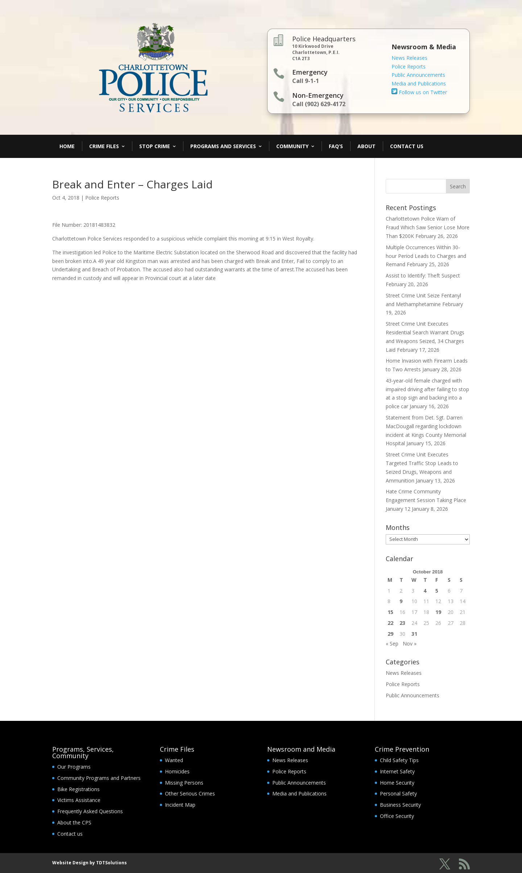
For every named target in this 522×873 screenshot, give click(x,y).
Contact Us (406, 146)
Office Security (397, 816)
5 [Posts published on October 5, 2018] (436, 590)
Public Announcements (418, 74)
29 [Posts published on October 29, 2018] (390, 633)
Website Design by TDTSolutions (89, 863)
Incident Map (180, 804)
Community (292, 146)
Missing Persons (184, 782)
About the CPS (74, 822)
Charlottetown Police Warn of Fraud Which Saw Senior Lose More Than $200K (427, 227)
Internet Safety (397, 771)
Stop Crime (154, 146)
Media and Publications (419, 83)
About (366, 146)
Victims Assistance (78, 800)
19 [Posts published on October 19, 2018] (438, 612)
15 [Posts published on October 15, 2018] (390, 612)
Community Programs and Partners (99, 777)
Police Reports (409, 66)
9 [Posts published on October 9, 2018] (400, 601)
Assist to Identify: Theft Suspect (423, 275)
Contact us (70, 833)
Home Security (397, 782)
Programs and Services (223, 146)
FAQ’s (336, 146)
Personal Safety (398, 793)
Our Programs (74, 766)
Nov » (410, 643)
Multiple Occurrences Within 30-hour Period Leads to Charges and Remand (426, 256)
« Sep (392, 643)
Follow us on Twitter (419, 92)
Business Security (400, 804)
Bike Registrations (78, 789)
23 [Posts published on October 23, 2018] (402, 622)
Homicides (177, 771)
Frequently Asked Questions (90, 811)
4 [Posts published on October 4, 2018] (424, 590)
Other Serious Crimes (190, 793)
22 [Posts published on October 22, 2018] (390, 622)
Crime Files (104, 146)
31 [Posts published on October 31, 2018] (414, 633)
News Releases (409, 57)
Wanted (174, 760)
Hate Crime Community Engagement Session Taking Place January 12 (426, 500)
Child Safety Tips (399, 760)
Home (67, 146)
